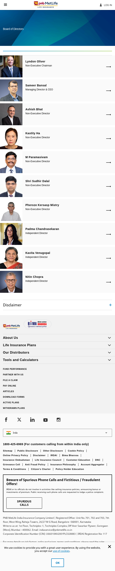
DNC (97, 460)
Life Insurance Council (48, 460)
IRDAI (53, 455)
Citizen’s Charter (41, 469)
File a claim (10, 380)
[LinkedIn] (32, 420)
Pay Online (9, 386)
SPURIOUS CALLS (24, 503)
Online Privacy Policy (15, 455)
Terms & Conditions (14, 469)
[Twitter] (19, 420)
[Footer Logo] (12, 328)
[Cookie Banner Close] (109, 546)
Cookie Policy (76, 451)
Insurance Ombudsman (16, 460)
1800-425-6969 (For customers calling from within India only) (46, 444)
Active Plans (11, 402)
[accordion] (57, 305)
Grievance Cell (11, 464)
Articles (8, 391)
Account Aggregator (92, 464)
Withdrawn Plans (14, 408)
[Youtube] (45, 420)
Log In (105, 5)
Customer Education (78, 460)
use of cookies (61, 551)
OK (58, 563)
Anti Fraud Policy (35, 464)
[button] (5, 5)
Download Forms (14, 397)
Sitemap (8, 451)
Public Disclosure (27, 451)
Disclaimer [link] (12, 304)
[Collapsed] (110, 305)
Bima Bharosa (70, 455)
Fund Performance (15, 369)
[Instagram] (58, 420)
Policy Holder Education (70, 469)
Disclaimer (39, 455)
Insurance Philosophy (63, 464)
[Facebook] (6, 420)
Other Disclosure (53, 451)
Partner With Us (13, 375)
